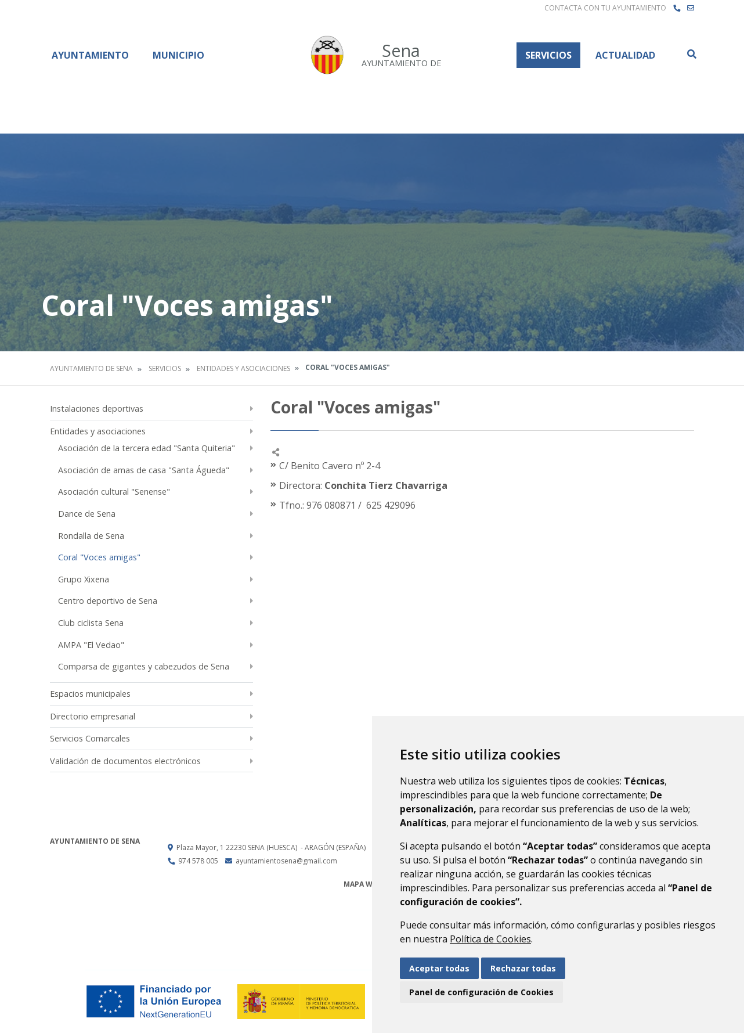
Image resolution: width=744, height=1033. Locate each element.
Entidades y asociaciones (243, 368)
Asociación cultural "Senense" (114, 491)
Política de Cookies (490, 939)
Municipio (178, 55)
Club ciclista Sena (91, 622)
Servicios (548, 55)
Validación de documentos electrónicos (125, 760)
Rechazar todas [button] (523, 968)
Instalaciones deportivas (96, 408)
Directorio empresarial (92, 716)
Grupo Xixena (83, 579)
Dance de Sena (86, 513)
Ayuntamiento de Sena (91, 368)
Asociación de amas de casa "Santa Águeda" (143, 470)
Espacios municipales (90, 693)
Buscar (691, 54)
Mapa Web (362, 884)
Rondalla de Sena (91, 535)
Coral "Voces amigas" (99, 557)
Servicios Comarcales (90, 738)
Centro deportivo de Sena (107, 600)
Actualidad (625, 55)
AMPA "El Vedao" (91, 644)
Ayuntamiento (90, 55)
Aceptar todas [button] (439, 968)
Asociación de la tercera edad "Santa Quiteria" (146, 447)
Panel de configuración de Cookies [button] (481, 992)
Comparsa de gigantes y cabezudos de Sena (143, 666)
